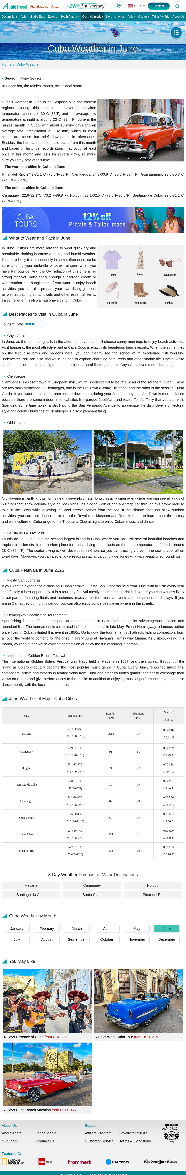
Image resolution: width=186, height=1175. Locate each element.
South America (69, 16)
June (167, 929)
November (136, 939)
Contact (158, 6)
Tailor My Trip (160, 16)
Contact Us (45, 1141)
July (17, 939)
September (77, 939)
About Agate (12, 1133)
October (106, 939)
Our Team (10, 1141)
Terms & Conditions (135, 1141)
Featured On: (89, 1159)
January (16, 929)
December (166, 939)
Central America (92, 16)
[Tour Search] (176, 6)
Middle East (37, 16)
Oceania (143, 16)
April (106, 929)
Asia (23, 16)
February (47, 929)
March (77, 929)
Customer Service (99, 1141)
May (136, 929)
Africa (131, 16)
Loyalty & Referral (133, 1133)
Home (6, 64)
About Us (179, 16)
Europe (52, 16)
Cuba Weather (28, 64)
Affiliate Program (98, 1133)
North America (115, 16)
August (46, 939)
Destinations (10, 16)
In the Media (46, 1133)
